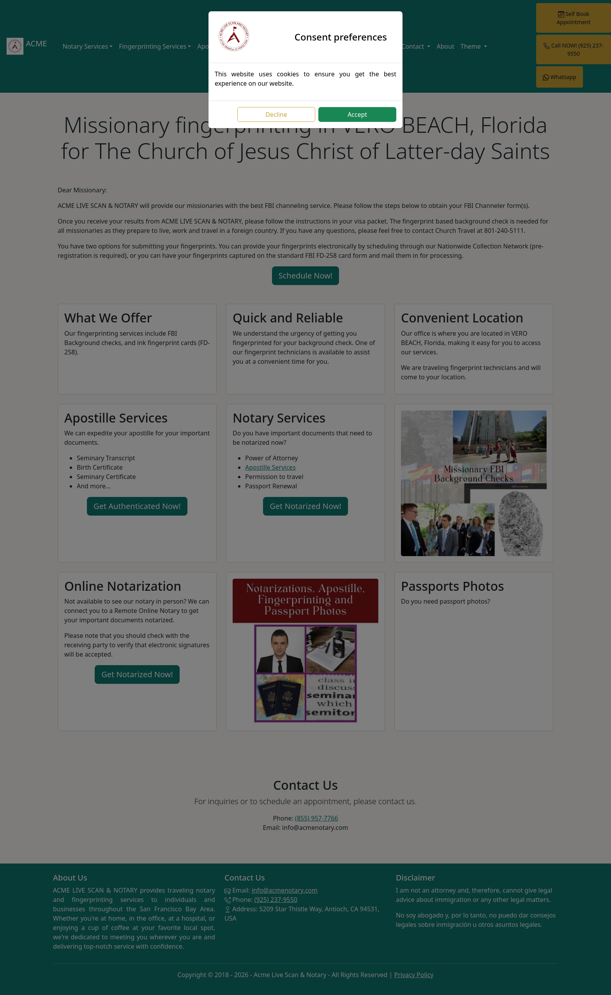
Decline (276, 114)
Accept (357, 114)
